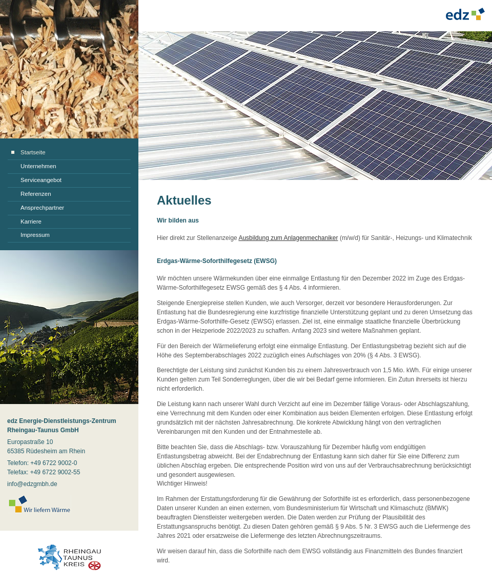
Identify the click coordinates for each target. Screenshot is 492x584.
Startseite (33, 152)
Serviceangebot (40, 180)
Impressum (35, 235)
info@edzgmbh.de (32, 484)
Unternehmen (38, 166)
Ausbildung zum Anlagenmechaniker (288, 237)
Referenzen (35, 194)
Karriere (31, 221)
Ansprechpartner (42, 208)
